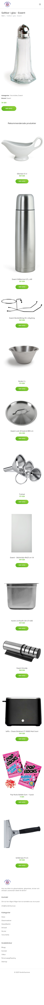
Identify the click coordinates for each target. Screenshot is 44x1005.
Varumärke (14, 95)
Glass (3, 917)
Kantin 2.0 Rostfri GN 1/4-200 (22, 621)
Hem (3, 16)
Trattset (22, 494)
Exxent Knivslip (22, 668)
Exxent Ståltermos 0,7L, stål (22, 279)
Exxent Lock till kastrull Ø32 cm (22, 431)
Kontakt (4, 951)
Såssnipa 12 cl (22, 174)
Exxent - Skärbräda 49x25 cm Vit (22, 558)
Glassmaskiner (6, 920)
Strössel (4, 928)
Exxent (20, 95)
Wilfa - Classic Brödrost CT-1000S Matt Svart (22, 731)
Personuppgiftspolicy (8, 958)
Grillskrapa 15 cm (22, 858)
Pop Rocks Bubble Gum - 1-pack (22, 795)
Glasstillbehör (6, 924)
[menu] (40, 4)
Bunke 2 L (22, 381)
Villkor (3, 954)
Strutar (3, 931)
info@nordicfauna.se (8, 906)
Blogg (3, 947)
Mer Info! (9, 108)
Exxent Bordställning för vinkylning (22, 318)
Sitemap (4, 962)
